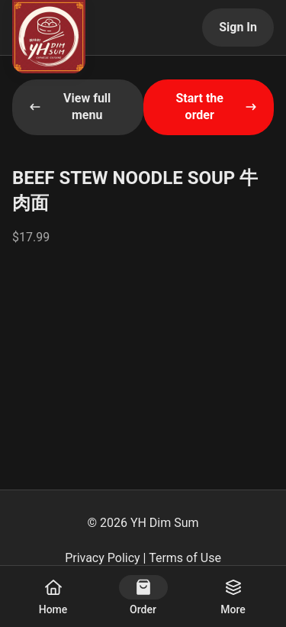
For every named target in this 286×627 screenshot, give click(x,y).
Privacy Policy (102, 558)
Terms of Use (185, 558)
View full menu (70, 106)
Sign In (238, 27)
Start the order (216, 106)
